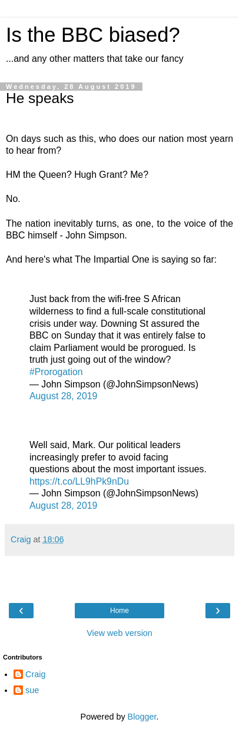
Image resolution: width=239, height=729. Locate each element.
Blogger (142, 716)
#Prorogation (56, 372)
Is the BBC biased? (93, 35)
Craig (35, 674)
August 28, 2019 (63, 396)
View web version (119, 633)
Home (119, 611)
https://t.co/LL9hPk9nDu (79, 481)
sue (32, 690)
